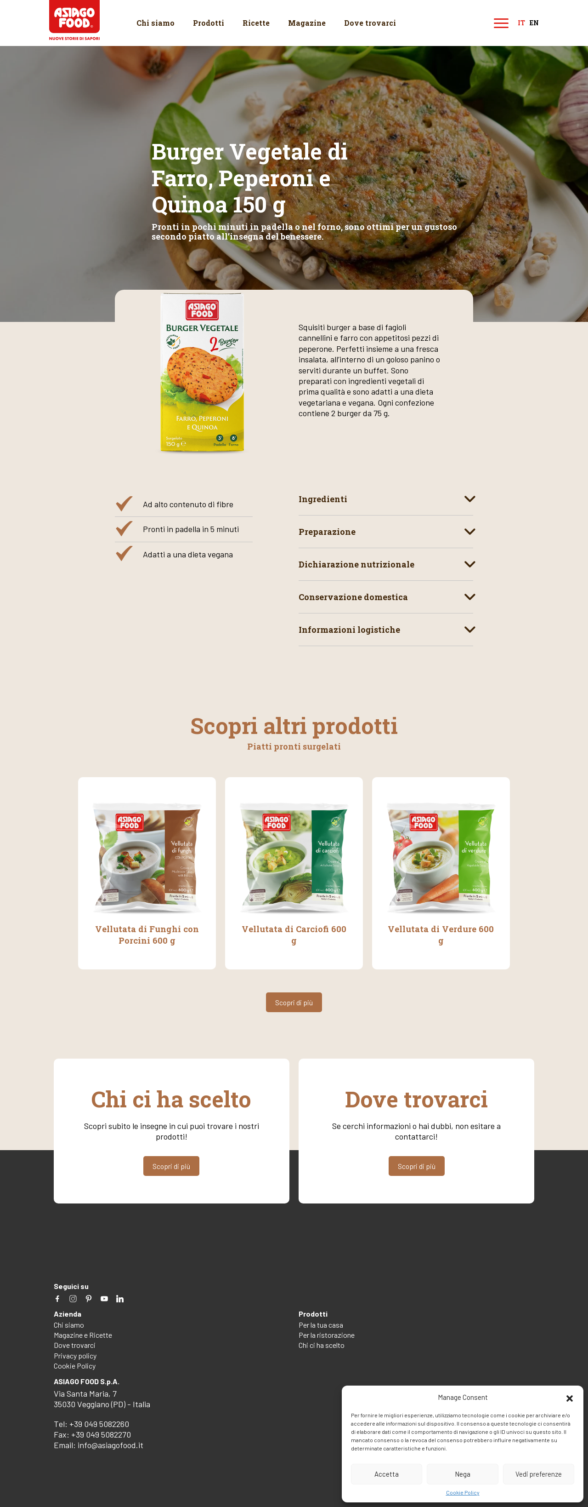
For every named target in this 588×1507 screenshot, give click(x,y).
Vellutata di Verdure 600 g (441, 934)
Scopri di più (294, 1001)
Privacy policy (75, 1354)
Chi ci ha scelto (322, 1344)
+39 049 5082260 (99, 1422)
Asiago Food (75, 21)
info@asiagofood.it (110, 1444)
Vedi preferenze (538, 1474)
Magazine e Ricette (83, 1333)
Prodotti (208, 23)
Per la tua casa (321, 1323)
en (534, 23)
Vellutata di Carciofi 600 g (294, 928)
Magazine (307, 23)
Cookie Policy (463, 1492)
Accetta (386, 1474)
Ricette (256, 23)
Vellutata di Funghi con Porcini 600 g (147, 934)
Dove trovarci (370, 23)
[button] (569, 1397)
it (521, 23)
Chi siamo (155, 23)
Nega (462, 1474)
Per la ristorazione (327, 1333)
